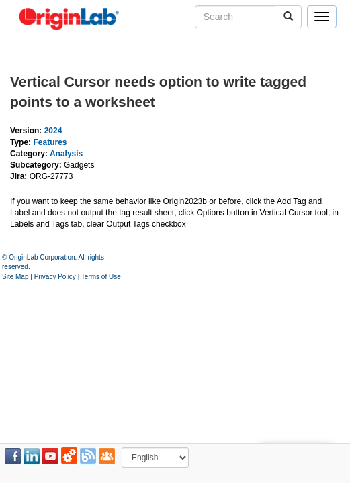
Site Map (15, 276)
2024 (53, 131)
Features (50, 142)
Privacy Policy (55, 276)
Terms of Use (101, 276)
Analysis (66, 153)
